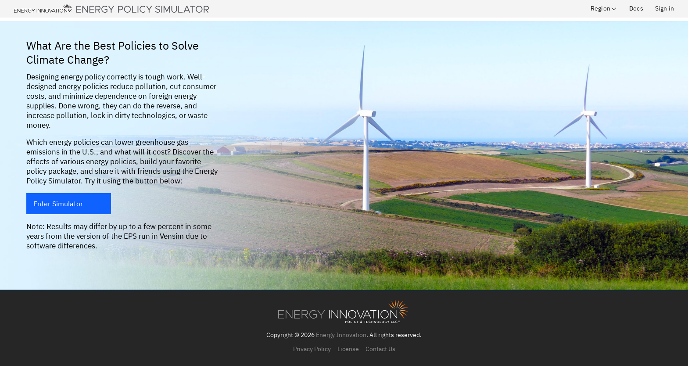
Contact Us (380, 349)
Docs (636, 8)
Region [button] (604, 8)
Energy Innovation (341, 335)
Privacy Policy (312, 349)
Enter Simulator (58, 203)
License (348, 349)
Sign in (664, 8)
